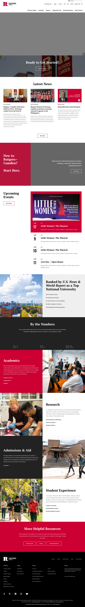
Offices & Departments (36, 581)
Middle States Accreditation (8, 586)
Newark (58, 559)
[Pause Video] (83, 54)
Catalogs (5, 571)
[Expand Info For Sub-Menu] (61, 4)
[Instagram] (21, 594)
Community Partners (54, 543)
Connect (72, 4)
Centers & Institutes (51, 422)
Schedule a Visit (20, 571)
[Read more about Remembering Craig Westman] (70, 95)
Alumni (41, 543)
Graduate (6, 383)
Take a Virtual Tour (20, 573)
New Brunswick (66, 559)
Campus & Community (52, 505)
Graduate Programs (7, 573)
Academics (41, 10)
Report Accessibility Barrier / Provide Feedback (54, 601)
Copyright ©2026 (28, 604)
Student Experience (68, 10)
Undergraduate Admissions (37, 571)
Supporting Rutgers (36, 578)
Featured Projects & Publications (54, 419)
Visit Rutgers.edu (47, 4)
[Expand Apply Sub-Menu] (55, 4)
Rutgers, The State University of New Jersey (39, 604)
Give (68, 4)
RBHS (72, 559)
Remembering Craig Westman (69, 107)
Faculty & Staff (29, 543)
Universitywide (79, 559)
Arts (42, 223)
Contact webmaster (56, 604)
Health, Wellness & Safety (53, 508)
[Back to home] (9, 559)
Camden (53, 559)
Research (48, 10)
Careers (49, 568)
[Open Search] (81, 4)
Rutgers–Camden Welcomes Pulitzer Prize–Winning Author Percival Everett (13, 109)
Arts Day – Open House (52, 262)
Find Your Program (42, 68)
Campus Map (19, 568)
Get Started (76, 171)
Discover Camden (32, 10)
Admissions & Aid (56, 10)
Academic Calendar (7, 568)
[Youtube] (27, 594)
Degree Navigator (6, 576)
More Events (9, 203)
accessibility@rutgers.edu (36, 601)
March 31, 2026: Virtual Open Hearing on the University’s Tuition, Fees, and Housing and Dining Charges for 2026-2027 (73, 570)
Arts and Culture (6, 104)
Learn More (6, 465)
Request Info (77, 4)
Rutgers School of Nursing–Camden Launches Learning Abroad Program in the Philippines (41, 110)
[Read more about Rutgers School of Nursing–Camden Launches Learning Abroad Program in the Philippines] (42, 95)
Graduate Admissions (36, 573)
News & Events (78, 10)
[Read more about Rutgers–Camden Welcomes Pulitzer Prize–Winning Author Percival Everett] (15, 95)
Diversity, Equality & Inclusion (53, 511)
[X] (10, 594)
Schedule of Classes (7, 584)
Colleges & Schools (8, 377)
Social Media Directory (52, 573)
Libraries (5, 578)
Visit (65, 4)
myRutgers (5, 581)
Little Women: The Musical (54, 226)
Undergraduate (7, 380)
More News (42, 135)
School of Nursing (34, 104)
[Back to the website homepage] (10, 4)
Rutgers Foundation (51, 571)
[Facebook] (4, 594)
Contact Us (34, 568)
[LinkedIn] (15, 594)
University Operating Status (70, 576)
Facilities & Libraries (51, 425)
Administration (61, 104)
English (71, 1)
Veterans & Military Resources (38, 576)
